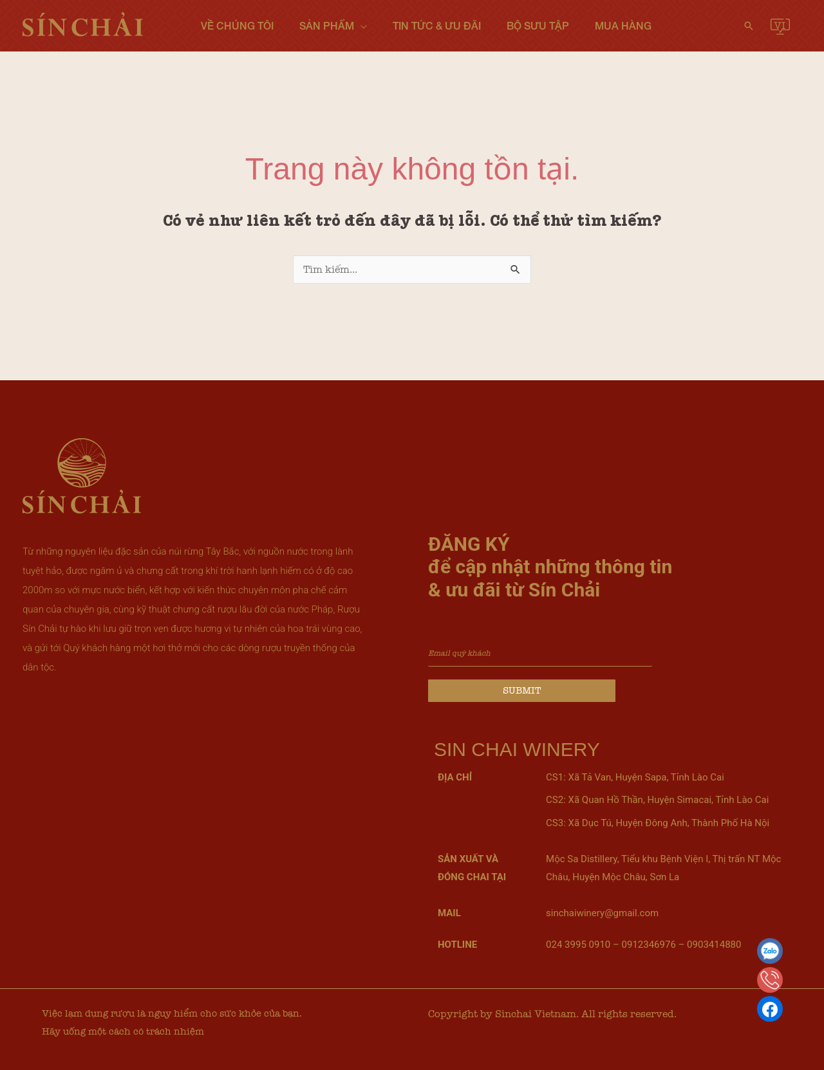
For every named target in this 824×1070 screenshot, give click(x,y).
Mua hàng (623, 25)
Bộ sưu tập (538, 25)
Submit (522, 690)
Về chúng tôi (237, 25)
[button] (748, 26)
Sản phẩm (326, 25)
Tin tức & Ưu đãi (437, 25)
